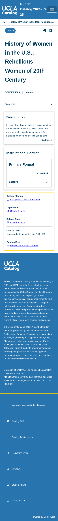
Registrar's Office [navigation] (20, 453)
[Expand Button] (46, 181)
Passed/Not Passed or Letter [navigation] (24, 245)
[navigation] (9, 11)
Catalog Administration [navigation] (23, 437)
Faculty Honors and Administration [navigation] (28, 405)
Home (4, 22)
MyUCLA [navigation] (16, 469)
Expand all (42, 173)
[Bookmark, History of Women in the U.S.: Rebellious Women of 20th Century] (50, 30)
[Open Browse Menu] (52, 9)
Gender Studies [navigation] (17, 211)
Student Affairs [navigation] (19, 485)
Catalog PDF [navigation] (18, 421)
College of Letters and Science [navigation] (25, 199)
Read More (46, 140)
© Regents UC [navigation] (19, 500)
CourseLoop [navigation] (50, 517)
